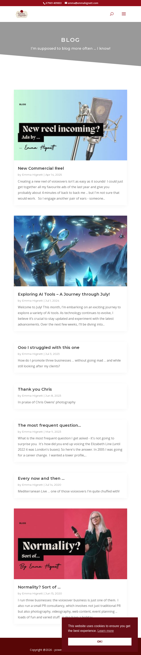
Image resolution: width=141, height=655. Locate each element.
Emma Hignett (32, 174)
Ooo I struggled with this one (48, 347)
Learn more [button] (106, 630)
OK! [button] (99, 641)
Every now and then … (41, 478)
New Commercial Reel (41, 168)
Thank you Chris (35, 389)
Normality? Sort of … (39, 587)
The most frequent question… (49, 425)
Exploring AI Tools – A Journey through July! (64, 294)
